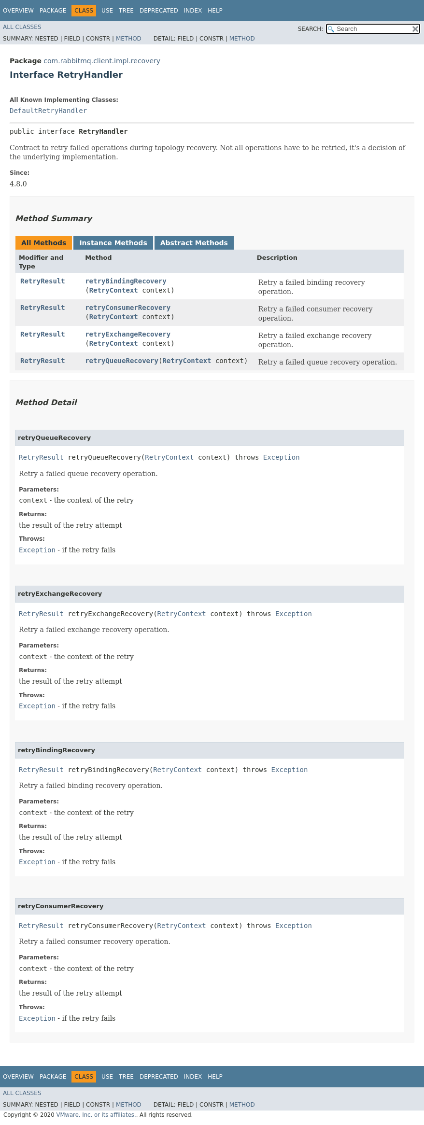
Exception (281, 457)
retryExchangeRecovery (127, 334)
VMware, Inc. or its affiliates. (96, 1114)
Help (215, 10)
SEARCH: (311, 29)
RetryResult (42, 281)
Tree (126, 10)
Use (107, 10)
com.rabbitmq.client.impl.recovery (101, 61)
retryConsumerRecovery (127, 307)
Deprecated (159, 10)
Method (128, 38)
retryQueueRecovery (121, 361)
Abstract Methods (194, 243)
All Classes (22, 27)
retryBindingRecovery (126, 281)
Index (193, 10)
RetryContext (113, 290)
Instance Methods (113, 243)
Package (53, 10)
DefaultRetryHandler (48, 110)
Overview (18, 10)
